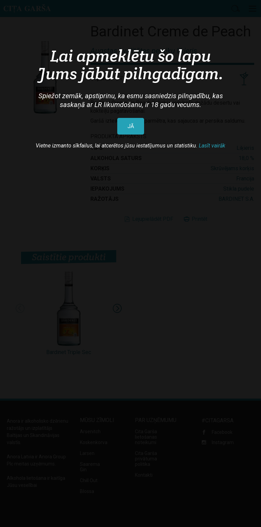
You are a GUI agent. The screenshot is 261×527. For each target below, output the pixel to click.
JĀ (130, 126)
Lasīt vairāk (212, 145)
